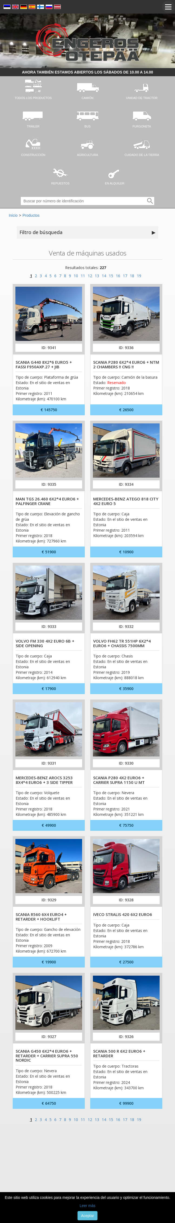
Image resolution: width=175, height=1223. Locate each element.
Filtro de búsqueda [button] (87, 232)
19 (139, 275)
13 (97, 275)
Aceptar (87, 1216)
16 (118, 275)
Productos (30, 215)
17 (125, 275)
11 (83, 275)
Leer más (87, 1205)
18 (132, 275)
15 (111, 275)
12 (90, 275)
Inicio (13, 215)
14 (104, 275)
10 (76, 275)
